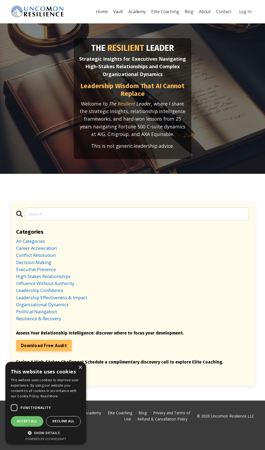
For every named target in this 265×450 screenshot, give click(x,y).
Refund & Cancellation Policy (162, 437)
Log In (245, 11)
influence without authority (48, 297)
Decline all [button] (63, 421)
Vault (114, 11)
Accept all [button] (27, 421)
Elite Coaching (163, 11)
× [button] (80, 368)
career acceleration (39, 259)
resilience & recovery (41, 336)
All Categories (32, 251)
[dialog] (45, 403)
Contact (223, 11)
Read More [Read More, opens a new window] (49, 396)
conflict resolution (38, 267)
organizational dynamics (45, 321)
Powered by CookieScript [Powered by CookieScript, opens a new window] (46, 439)
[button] (46, 432)
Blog (187, 11)
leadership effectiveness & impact (56, 313)
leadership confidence (42, 305)
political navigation (38, 328)
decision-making (35, 274)
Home (98, 11)
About (203, 11)
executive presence (38, 282)
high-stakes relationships (46, 290)
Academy (134, 11)
